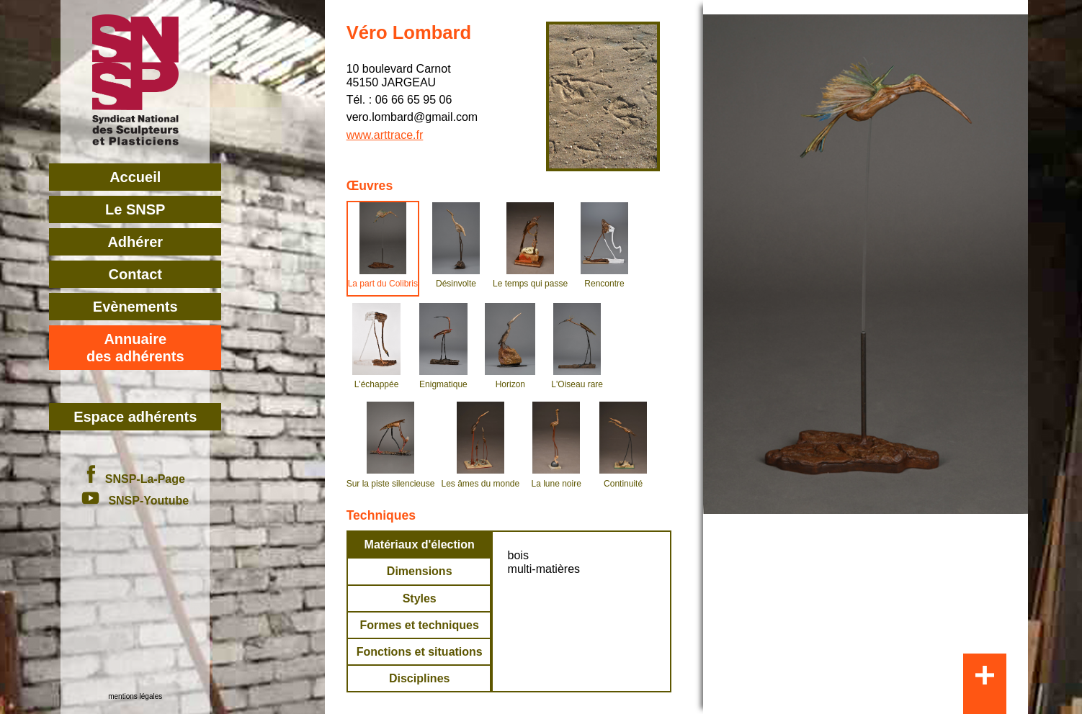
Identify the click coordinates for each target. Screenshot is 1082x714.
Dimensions (419, 571)
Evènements (135, 307)
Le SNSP (135, 209)
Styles (420, 598)
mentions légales (135, 696)
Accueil (135, 177)
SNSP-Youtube (135, 500)
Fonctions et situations (420, 652)
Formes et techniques (419, 625)
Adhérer (135, 242)
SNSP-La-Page (135, 479)
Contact (135, 274)
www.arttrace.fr (385, 135)
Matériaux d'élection (420, 544)
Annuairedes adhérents (135, 347)
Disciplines (419, 678)
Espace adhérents (135, 417)
